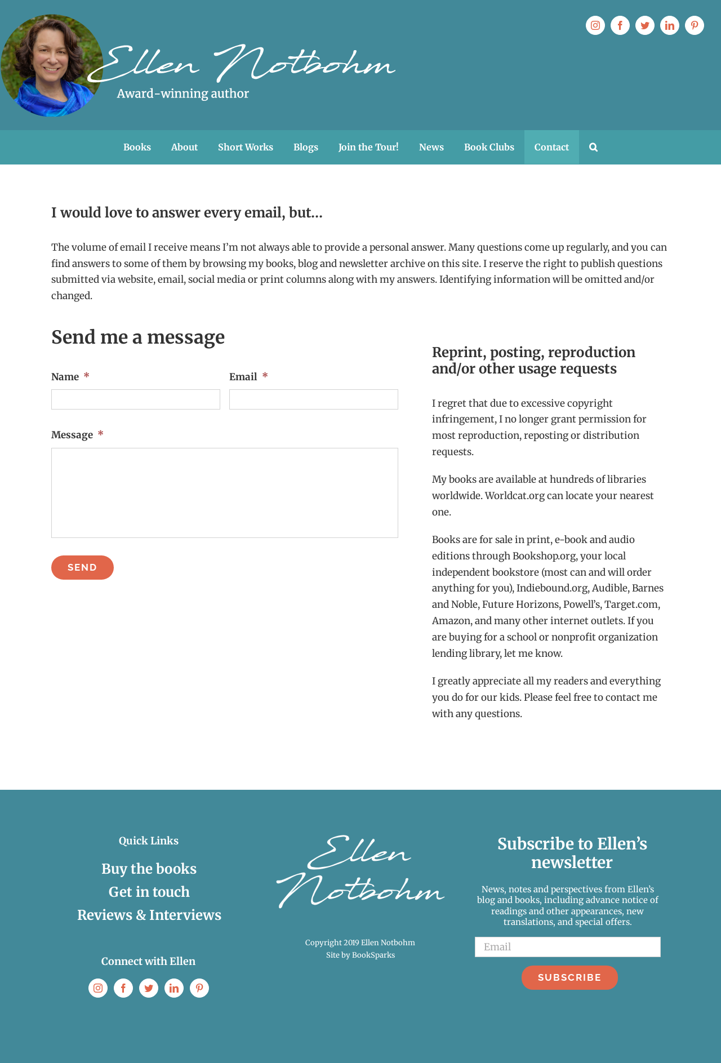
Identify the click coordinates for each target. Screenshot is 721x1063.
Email (248, 377)
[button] (593, 147)
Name (70, 377)
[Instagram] (98, 988)
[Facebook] (123, 988)
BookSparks (373, 955)
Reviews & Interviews (149, 915)
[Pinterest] (199, 988)
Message (77, 435)
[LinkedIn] (174, 988)
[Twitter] (148, 988)
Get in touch (149, 892)
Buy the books (149, 869)
